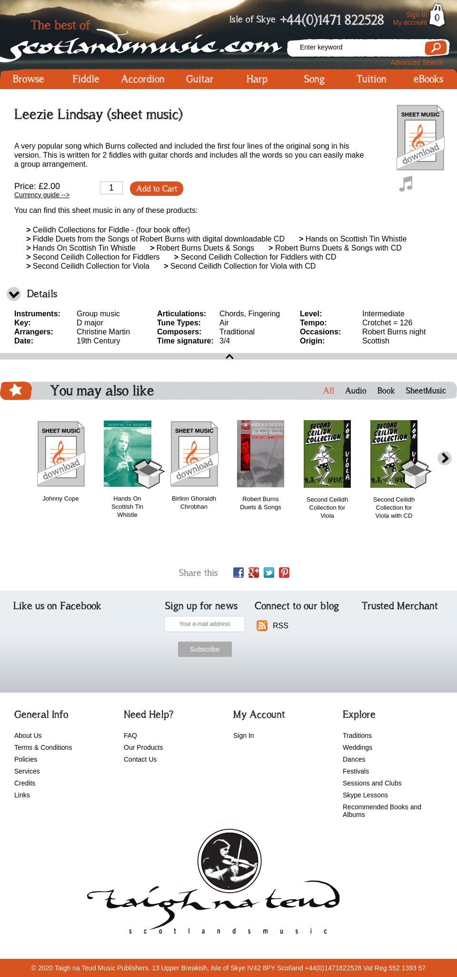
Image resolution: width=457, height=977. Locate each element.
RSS (280, 626)
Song (314, 79)
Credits (24, 783)
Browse (28, 79)
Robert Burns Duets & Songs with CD (335, 248)
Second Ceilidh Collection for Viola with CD (240, 266)
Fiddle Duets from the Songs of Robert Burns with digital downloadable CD (155, 239)
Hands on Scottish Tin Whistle (353, 239)
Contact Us (140, 759)
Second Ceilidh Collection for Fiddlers (93, 257)
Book (386, 390)
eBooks (428, 79)
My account (410, 22)
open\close (228, 356)
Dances (354, 759)
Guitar (200, 79)
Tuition (372, 79)
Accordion (143, 79)
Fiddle (85, 79)
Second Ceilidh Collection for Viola (87, 266)
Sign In (416, 15)
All (328, 390)
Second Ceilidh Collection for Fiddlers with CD (255, 257)
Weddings (357, 747)
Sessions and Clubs (372, 783)
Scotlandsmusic (143, 38)
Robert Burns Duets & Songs (202, 248)
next (444, 458)
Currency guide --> (42, 195)
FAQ (130, 735)
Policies (25, 759)
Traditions (357, 735)
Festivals (356, 771)
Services (27, 771)
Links (22, 795)
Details (42, 293)
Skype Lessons (365, 795)
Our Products (143, 747)
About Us (28, 735)
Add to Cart (156, 188)
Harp (257, 79)
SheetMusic (426, 390)
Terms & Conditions (43, 747)
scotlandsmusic (211, 885)
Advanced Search (416, 62)
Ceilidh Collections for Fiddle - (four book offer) (108, 230)
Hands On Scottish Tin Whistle (81, 248)
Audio (356, 390)
